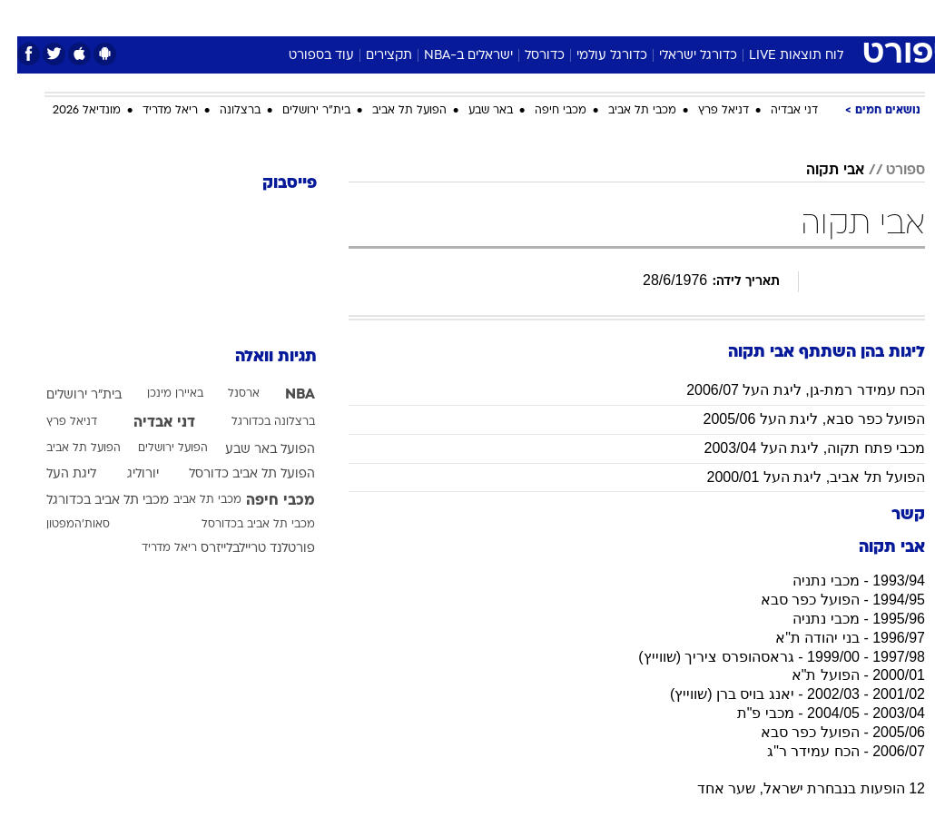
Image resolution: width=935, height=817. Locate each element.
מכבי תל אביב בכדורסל (241, 524)
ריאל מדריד (153, 110)
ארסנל (226, 394)
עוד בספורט (304, 56)
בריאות (448, 17)
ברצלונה (222, 110)
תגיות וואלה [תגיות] (259, 357)
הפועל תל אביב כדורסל (235, 474)
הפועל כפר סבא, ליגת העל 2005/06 (796, 419)
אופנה (266, 17)
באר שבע (473, 110)
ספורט (700, 17)
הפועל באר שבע (253, 450)
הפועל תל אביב (392, 110)
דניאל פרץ (706, 110)
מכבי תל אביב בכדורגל (90, 501)
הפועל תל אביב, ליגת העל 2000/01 (798, 477)
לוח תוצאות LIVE (779, 56)
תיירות (391, 17)
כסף (545, 17)
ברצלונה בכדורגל (256, 422)
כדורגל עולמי (594, 56)
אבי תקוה (818, 170)
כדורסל (527, 56)
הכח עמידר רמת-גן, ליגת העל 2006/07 (788, 390)
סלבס (592, 17)
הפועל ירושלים (156, 448)
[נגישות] (25, 16)
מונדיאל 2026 (69, 110)
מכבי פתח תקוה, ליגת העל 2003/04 (797, 448)
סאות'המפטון (61, 524)
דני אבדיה (777, 110)
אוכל (500, 17)
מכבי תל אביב (625, 110)
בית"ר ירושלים (299, 110)
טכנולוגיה (328, 17)
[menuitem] (746, 17)
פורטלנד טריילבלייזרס (240, 549)
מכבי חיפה (543, 110)
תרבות (645, 17)
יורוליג (126, 474)
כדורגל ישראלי (681, 56)
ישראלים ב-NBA (451, 56)
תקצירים (372, 56)
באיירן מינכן (158, 394)
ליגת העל (54, 474)
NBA (283, 395)
